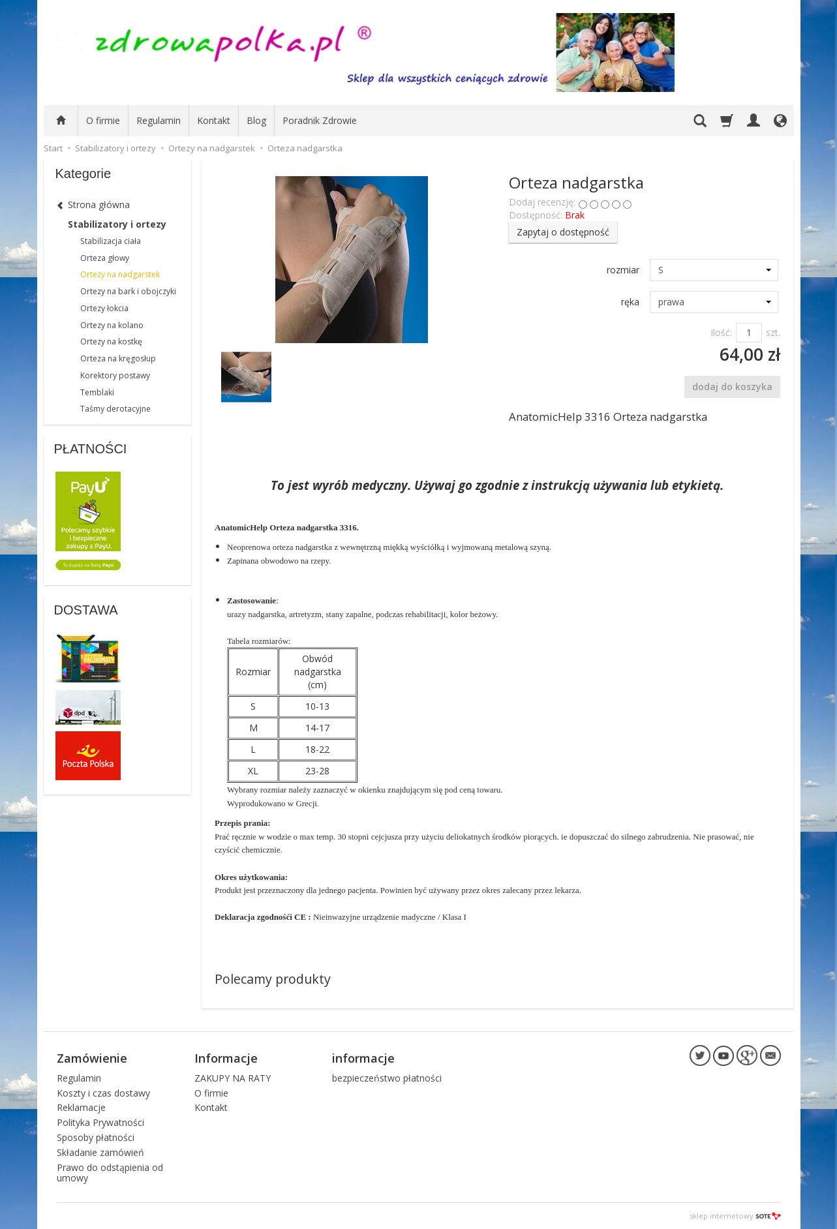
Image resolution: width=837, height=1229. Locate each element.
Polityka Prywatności (100, 1122)
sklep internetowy (735, 1216)
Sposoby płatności (95, 1137)
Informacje (226, 1058)
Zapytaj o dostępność (563, 232)
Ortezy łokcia (104, 308)
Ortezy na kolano (112, 325)
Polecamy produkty (273, 979)
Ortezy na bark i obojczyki (128, 291)
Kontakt (213, 120)
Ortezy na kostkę (111, 341)
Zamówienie (92, 1058)
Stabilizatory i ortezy (117, 224)
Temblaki (97, 392)
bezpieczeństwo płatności (387, 1078)
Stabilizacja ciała (110, 241)
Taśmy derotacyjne (115, 408)
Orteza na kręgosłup (118, 358)
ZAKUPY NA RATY (232, 1078)
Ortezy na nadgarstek (120, 274)
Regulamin (158, 120)
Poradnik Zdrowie (319, 120)
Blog (256, 120)
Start (53, 148)
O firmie (103, 120)
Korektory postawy (115, 375)
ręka (630, 302)
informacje (363, 1058)
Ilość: (721, 332)
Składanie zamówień (100, 1152)
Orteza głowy (104, 258)
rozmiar (623, 270)
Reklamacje (81, 1107)
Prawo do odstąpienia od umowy (110, 1173)
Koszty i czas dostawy (103, 1093)
